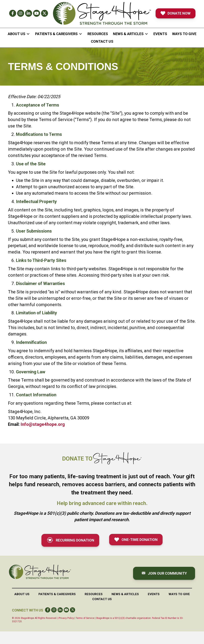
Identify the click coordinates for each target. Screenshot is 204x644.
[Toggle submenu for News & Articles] (146, 34)
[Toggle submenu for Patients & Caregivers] (80, 34)
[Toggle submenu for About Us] (28, 34)
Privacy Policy (66, 618)
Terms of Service (85, 618)
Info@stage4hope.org (43, 424)
